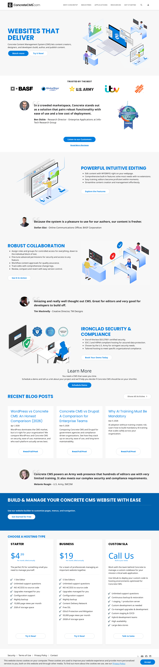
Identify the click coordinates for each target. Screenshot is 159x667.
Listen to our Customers (79, 139)
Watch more (18, 53)
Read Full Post (30, 451)
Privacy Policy (40, 655)
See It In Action (19, 278)
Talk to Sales (128, 636)
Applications (101, 5)
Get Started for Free (21, 516)
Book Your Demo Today (96, 357)
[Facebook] (146, 656)
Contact (54, 655)
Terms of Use (25, 655)
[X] (138, 656)
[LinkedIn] (150, 656)
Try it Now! (38, 53)
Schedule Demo (79, 385)
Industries (86, 5)
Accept (147, 663)
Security (11, 655)
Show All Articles (137, 396)
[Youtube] (142, 656)
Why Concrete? (70, 5)
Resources (116, 5)
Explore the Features (95, 191)
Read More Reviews (79, 145)
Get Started (130, 5)
